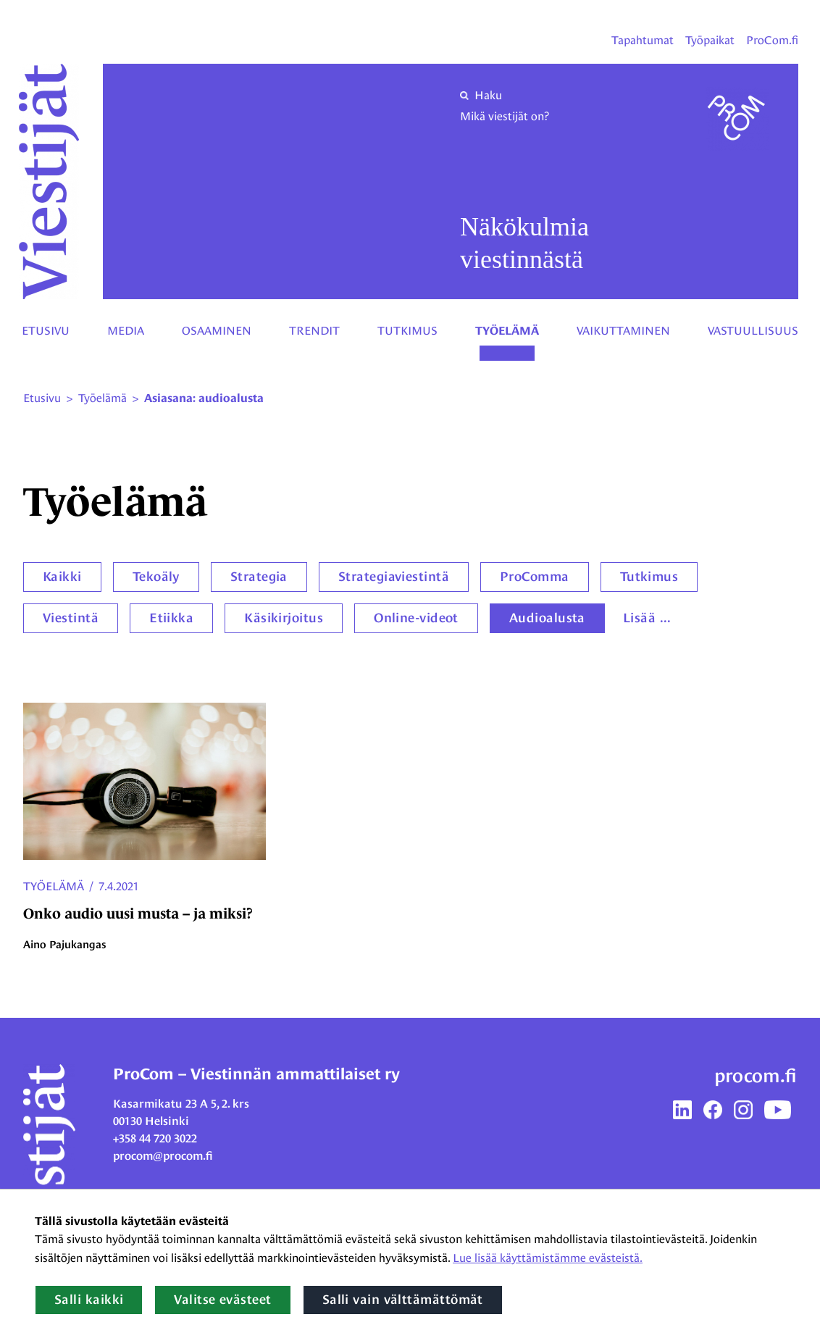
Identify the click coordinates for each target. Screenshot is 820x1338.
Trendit (314, 331)
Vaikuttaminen (623, 331)
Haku (481, 95)
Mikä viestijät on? (504, 116)
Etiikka (171, 618)
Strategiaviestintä (393, 576)
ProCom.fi (772, 40)
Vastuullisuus (753, 331)
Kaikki (62, 576)
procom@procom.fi (163, 1156)
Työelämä (507, 331)
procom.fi (755, 1076)
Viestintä (71, 618)
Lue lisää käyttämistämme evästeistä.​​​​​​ (548, 1258)
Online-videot (416, 618)
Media (125, 331)
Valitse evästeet (222, 1299)
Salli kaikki (88, 1299)
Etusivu (46, 331)
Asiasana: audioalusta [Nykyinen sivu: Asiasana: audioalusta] (204, 398)
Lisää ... (647, 618)
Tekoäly (156, 576)
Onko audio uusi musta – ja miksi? (138, 913)
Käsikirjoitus (283, 618)
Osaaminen (216, 331)
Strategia (259, 576)
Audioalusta (547, 618)
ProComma (534, 576)
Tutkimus (407, 331)
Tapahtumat (642, 40)
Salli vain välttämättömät (402, 1299)
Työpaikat (710, 40)
